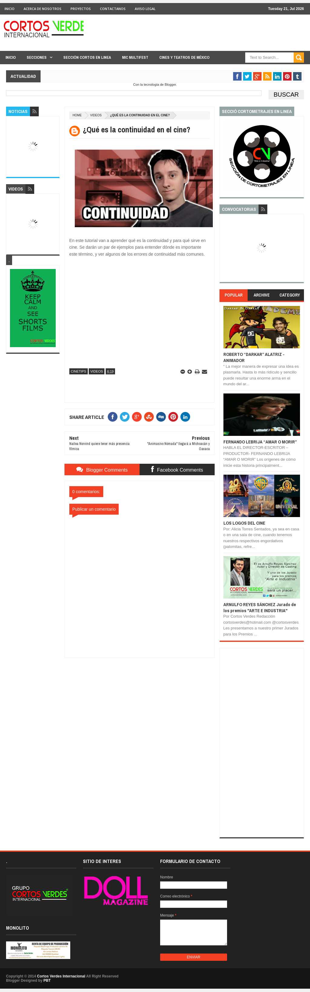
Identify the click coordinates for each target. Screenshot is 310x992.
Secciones (37, 57)
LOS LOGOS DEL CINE (244, 523)
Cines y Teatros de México (184, 57)
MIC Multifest (135, 57)
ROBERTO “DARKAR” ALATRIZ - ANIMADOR (254, 357)
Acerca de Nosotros (42, 8)
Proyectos (81, 8)
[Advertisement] (139, 696)
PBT (47, 980)
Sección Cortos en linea (87, 57)
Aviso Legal (145, 8)
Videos (96, 115)
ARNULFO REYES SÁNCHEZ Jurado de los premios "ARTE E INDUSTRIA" (259, 607)
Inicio (10, 8)
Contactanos (113, 8)
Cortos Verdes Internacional (61, 976)
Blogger (170, 84)
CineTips (78, 371)
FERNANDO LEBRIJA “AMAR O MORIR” (260, 442)
